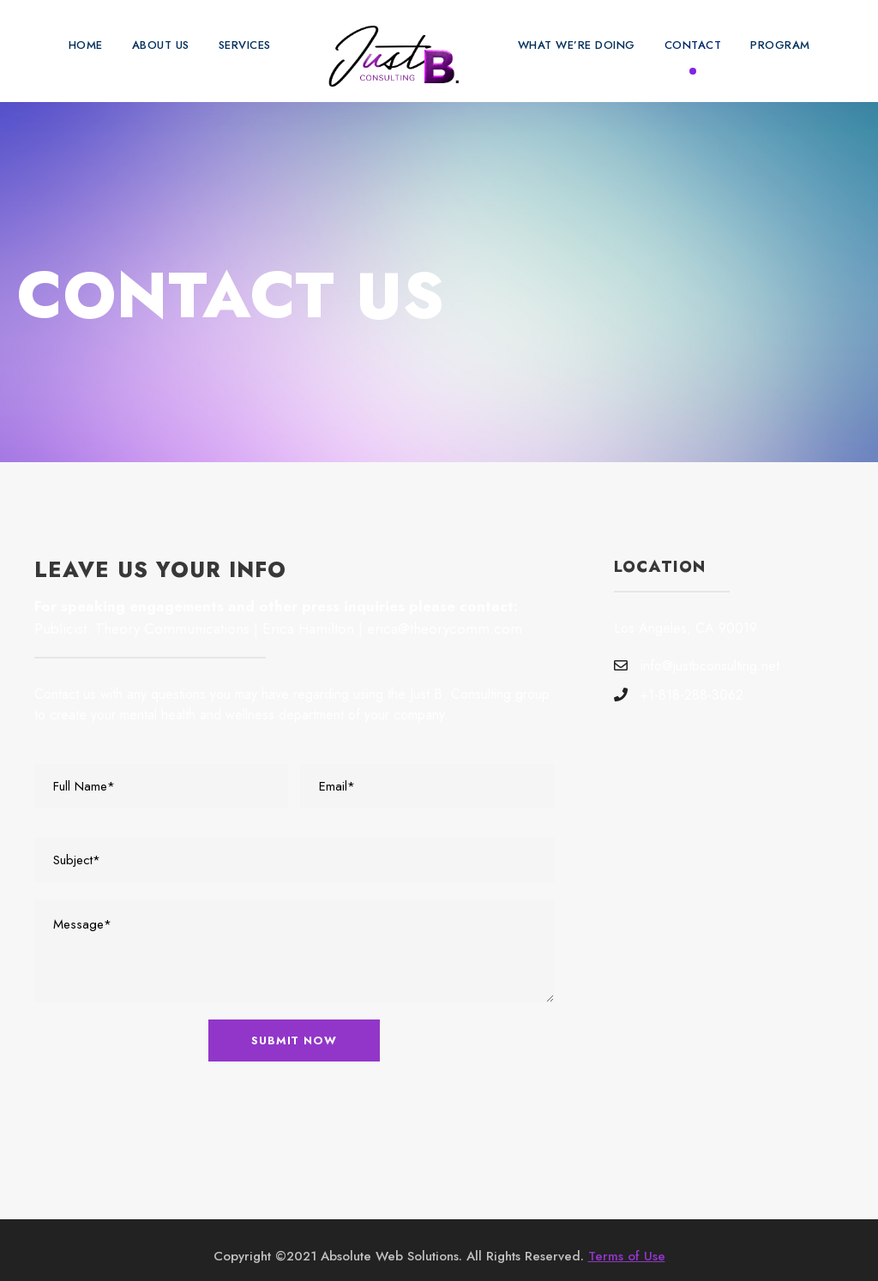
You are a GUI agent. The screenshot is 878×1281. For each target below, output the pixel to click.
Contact (697, 45)
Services (246, 45)
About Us (157, 45)
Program (785, 45)
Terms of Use (620, 1243)
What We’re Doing (581, 45)
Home (80, 45)
